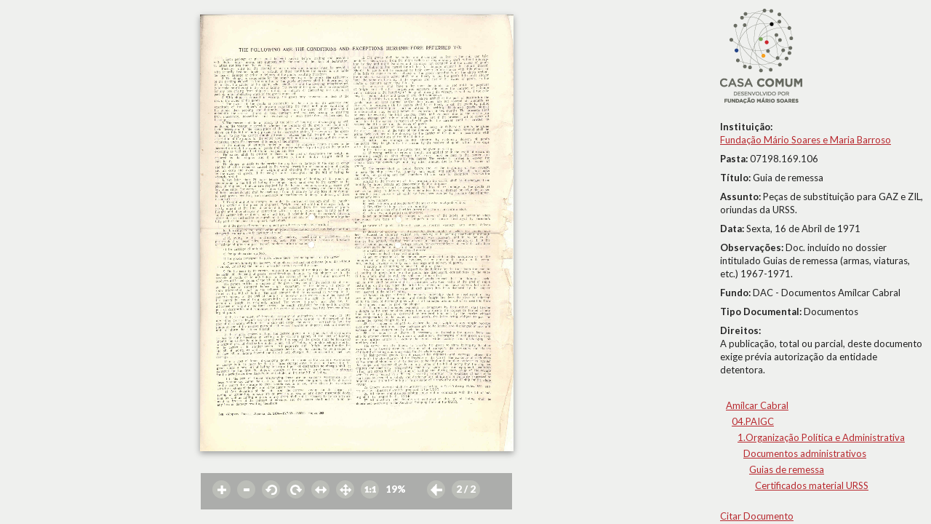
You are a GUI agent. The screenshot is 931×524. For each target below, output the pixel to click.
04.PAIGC (753, 421)
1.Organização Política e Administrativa (821, 437)
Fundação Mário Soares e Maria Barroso (805, 140)
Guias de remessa (786, 469)
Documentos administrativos (804, 453)
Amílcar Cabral (757, 405)
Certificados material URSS (811, 485)
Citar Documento (757, 516)
